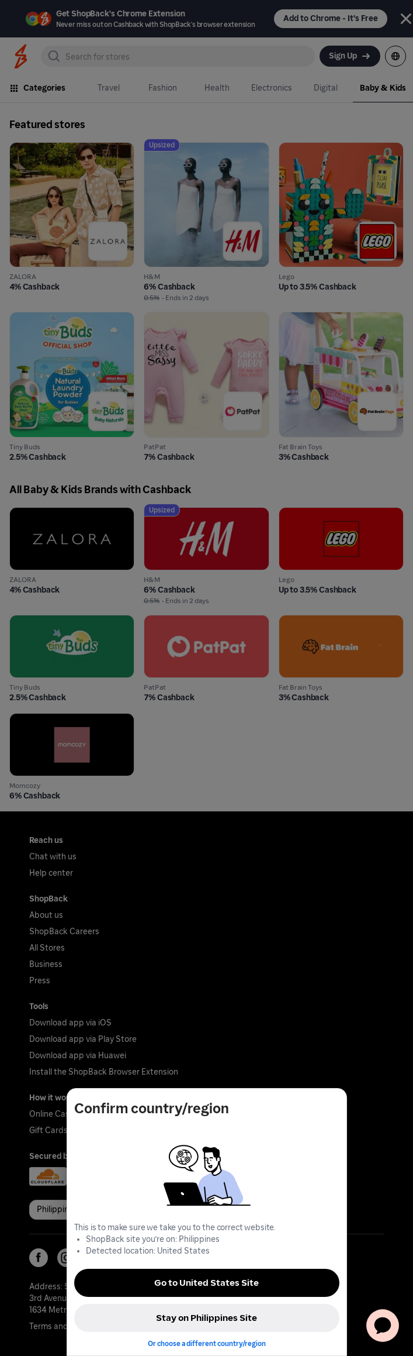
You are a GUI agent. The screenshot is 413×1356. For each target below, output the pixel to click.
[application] (382, 1325)
